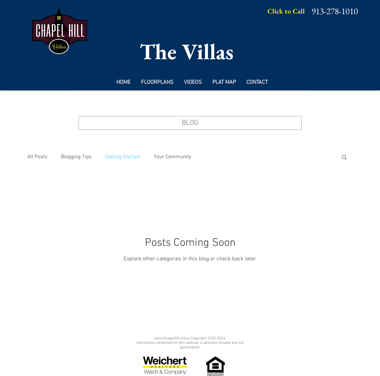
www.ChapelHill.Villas (172, 338)
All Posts (37, 157)
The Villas (186, 51)
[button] (344, 157)
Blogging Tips (76, 157)
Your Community (172, 157)
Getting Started (122, 157)
